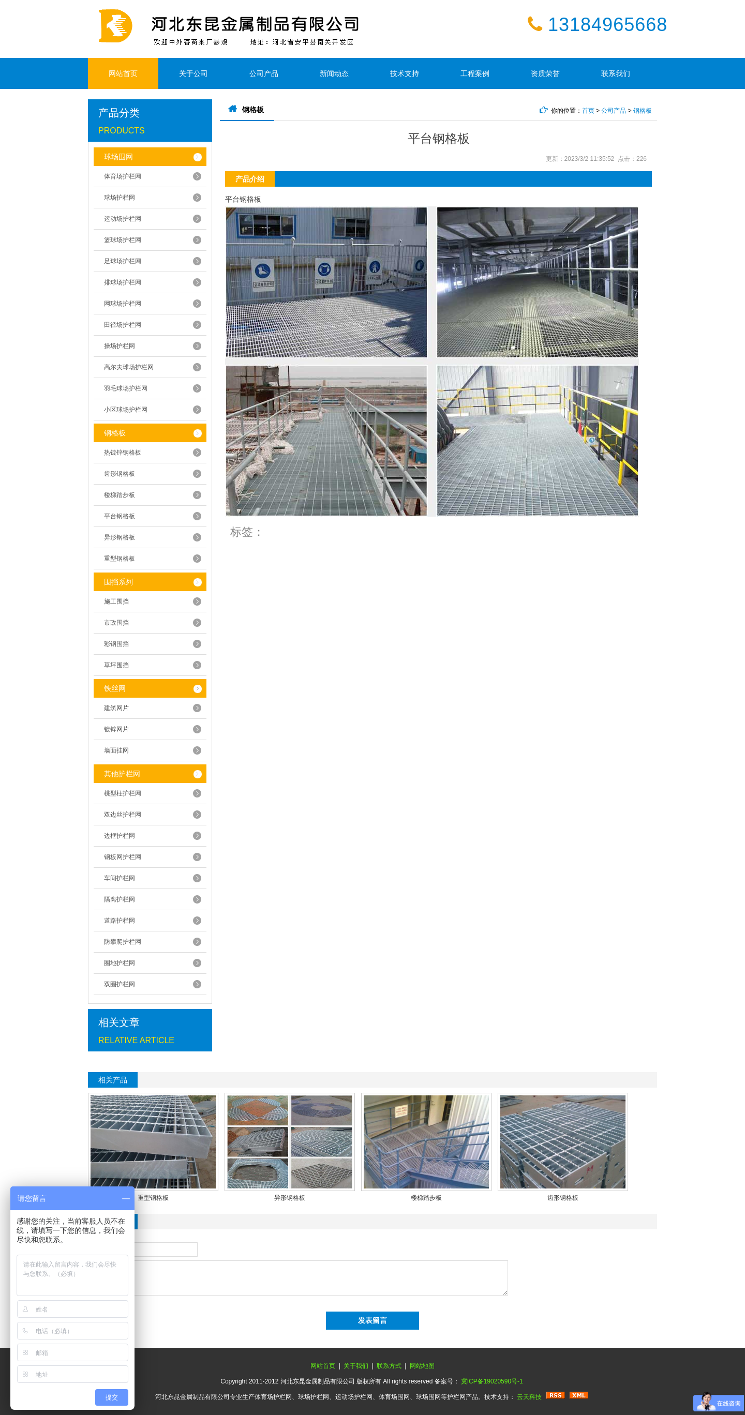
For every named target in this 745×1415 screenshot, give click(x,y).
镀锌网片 (116, 729)
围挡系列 (118, 582)
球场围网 (118, 157)
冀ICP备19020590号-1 (492, 1381)
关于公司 (193, 73)
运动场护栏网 (122, 218)
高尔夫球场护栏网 (129, 367)
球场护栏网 (119, 197)
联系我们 (615, 73)
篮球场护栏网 (122, 240)
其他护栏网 (122, 774)
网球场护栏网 (122, 303)
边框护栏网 (119, 835)
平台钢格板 (119, 516)
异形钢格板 (119, 537)
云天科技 (529, 1397)
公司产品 (263, 73)
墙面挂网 (116, 750)
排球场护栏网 (122, 282)
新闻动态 (334, 73)
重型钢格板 (119, 558)
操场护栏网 (119, 346)
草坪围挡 (116, 665)
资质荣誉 (545, 73)
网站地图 (422, 1365)
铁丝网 (115, 688)
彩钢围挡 (116, 644)
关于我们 (356, 1365)
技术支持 (404, 73)
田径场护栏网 (122, 324)
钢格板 (115, 433)
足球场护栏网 (122, 261)
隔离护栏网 (119, 899)
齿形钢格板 (119, 473)
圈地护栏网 (119, 963)
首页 (588, 110)
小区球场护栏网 (125, 409)
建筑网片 (116, 708)
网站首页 (123, 73)
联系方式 (389, 1365)
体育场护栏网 (122, 176)
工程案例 (474, 73)
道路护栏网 (119, 920)
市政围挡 (116, 622)
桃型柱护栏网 (122, 793)
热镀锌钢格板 (122, 452)
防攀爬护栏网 (122, 941)
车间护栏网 (119, 878)
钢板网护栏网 (122, 857)
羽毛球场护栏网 (125, 388)
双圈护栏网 (119, 984)
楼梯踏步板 (119, 495)
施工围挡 (116, 601)
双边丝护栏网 (122, 814)
